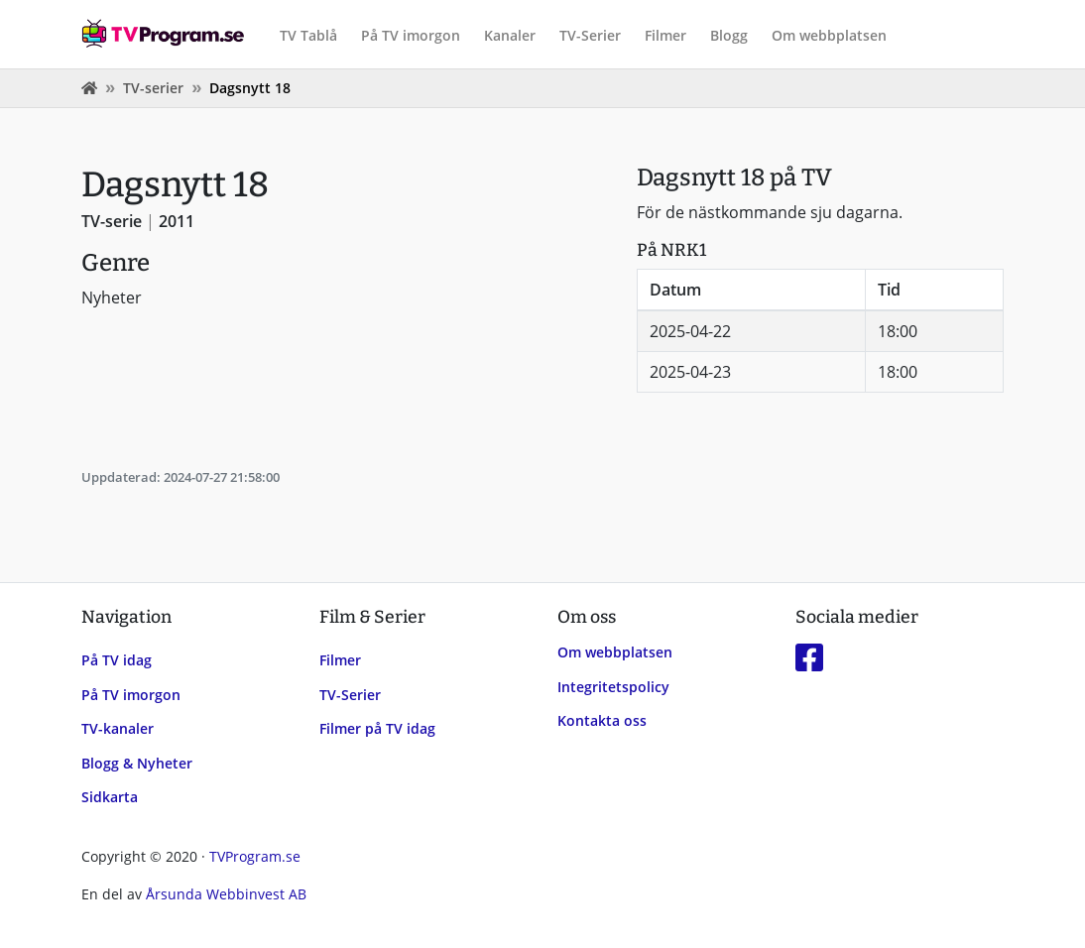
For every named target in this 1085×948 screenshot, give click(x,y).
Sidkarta (109, 796)
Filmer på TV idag (377, 728)
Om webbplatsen (829, 35)
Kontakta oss (602, 720)
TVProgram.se (255, 856)
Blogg (729, 35)
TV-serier (153, 87)
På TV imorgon (410, 35)
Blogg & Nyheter (136, 763)
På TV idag (116, 660)
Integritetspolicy (613, 686)
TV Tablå (308, 35)
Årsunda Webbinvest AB (226, 894)
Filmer (665, 35)
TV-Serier (590, 35)
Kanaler (510, 35)
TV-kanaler (117, 728)
